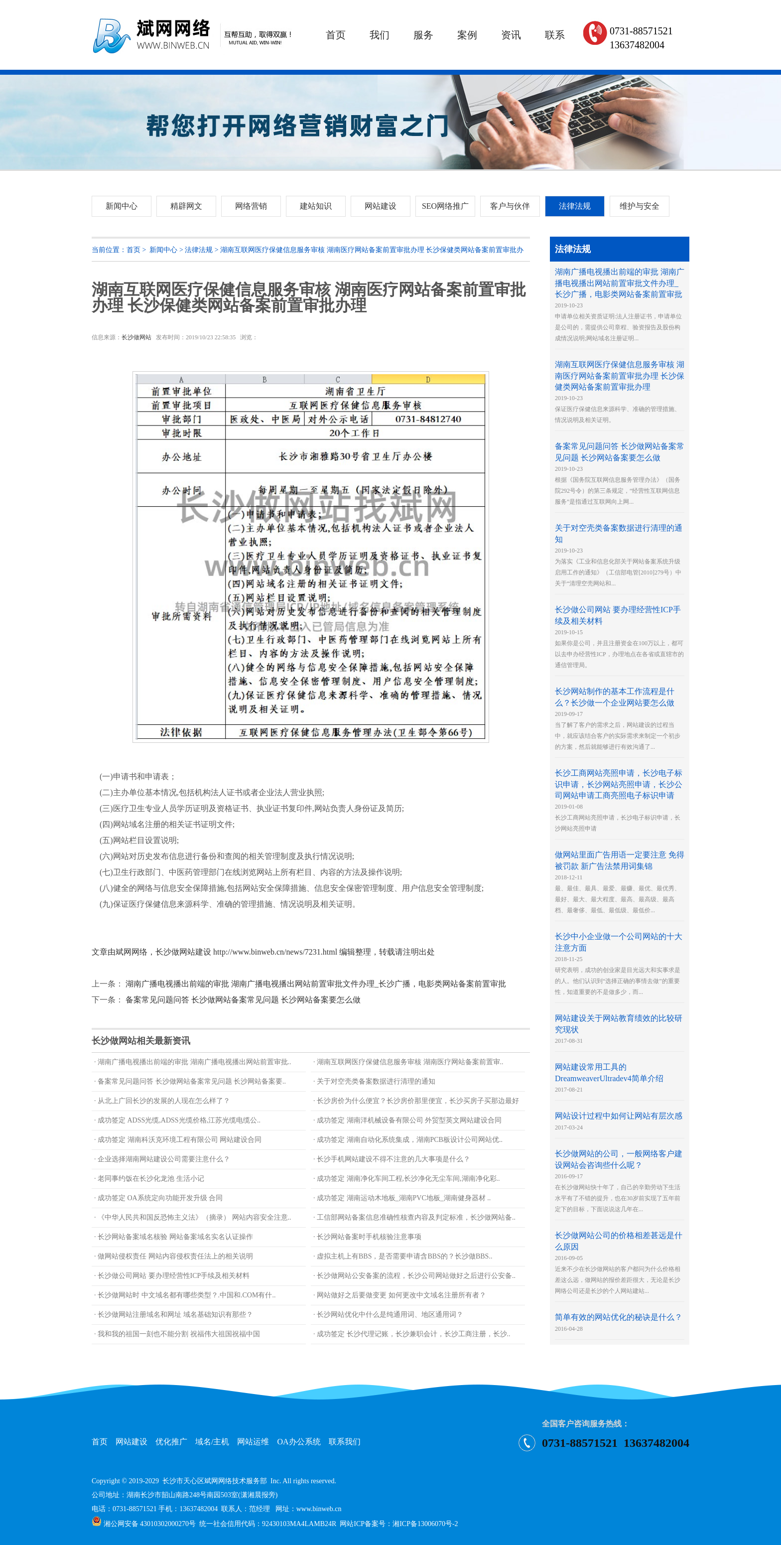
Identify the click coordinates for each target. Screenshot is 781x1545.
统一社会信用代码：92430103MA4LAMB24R (267, 1524)
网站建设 (131, 1441)
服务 (423, 34)
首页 (336, 34)
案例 (467, 34)
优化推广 (171, 1441)
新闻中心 (163, 250)
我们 (380, 34)
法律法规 (199, 250)
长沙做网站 (136, 337)
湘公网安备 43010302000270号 (144, 1524)
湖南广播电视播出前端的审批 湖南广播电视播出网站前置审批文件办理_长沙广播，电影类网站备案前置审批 (316, 984)
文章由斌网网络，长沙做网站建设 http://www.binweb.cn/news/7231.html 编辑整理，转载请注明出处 (263, 952)
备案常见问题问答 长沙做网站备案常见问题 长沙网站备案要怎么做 (243, 999)
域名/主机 (212, 1441)
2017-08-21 (609, 1078)
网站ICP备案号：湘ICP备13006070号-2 (399, 1524)
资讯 (511, 34)
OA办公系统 (298, 1441)
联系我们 (345, 1441)
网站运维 (253, 1441)
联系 (555, 34)
